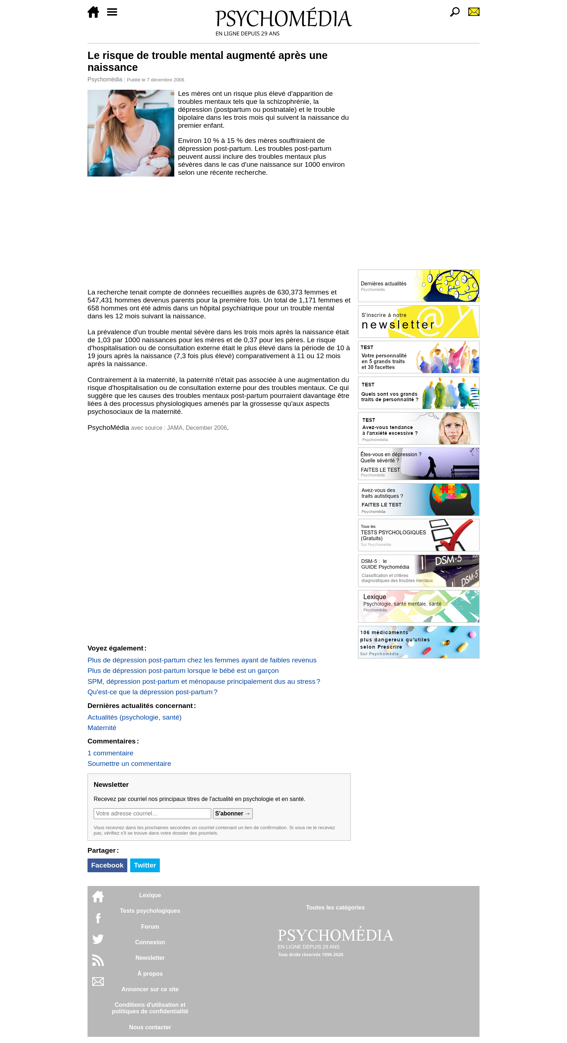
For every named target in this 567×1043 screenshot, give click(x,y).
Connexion (150, 942)
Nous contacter (150, 1027)
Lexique (150, 895)
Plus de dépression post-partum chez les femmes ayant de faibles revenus (202, 660)
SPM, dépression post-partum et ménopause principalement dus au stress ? (204, 681)
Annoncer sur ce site (150, 989)
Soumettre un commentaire (129, 763)
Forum (150, 927)
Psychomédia (105, 79)
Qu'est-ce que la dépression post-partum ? (152, 692)
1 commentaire (110, 753)
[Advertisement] (219, 234)
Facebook (107, 865)
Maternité (102, 728)
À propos (150, 974)
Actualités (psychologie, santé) (135, 717)
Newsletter (150, 958)
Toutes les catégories (335, 907)
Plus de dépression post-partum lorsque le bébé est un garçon (183, 670)
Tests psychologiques (150, 911)
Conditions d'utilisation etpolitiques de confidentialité (150, 1008)
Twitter (145, 865)
